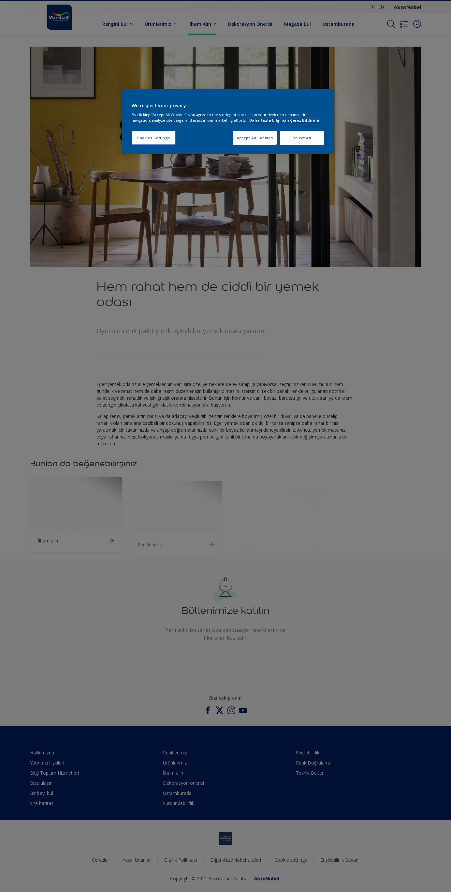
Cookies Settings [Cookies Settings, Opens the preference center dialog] (153, 137)
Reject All (302, 137)
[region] (228, 122)
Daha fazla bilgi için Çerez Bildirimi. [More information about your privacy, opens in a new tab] (284, 120)
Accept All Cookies (255, 137)
